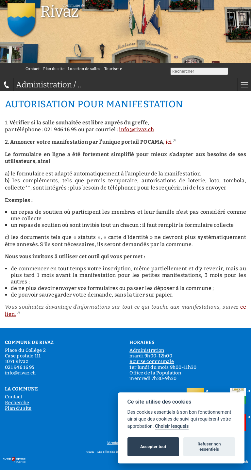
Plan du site (53, 68)
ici (169, 142)
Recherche (17, 403)
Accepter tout (153, 446)
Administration (146, 350)
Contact (32, 68)
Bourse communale (151, 361)
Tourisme (113, 68)
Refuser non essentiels (209, 447)
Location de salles (84, 68)
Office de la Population (155, 373)
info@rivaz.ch (136, 129)
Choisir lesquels (172, 426)
